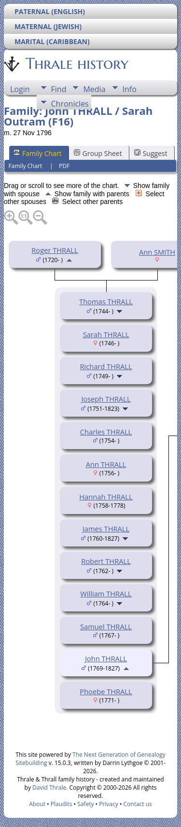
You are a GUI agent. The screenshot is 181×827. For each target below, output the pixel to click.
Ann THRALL (106, 464)
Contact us (138, 804)
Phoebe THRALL (106, 691)
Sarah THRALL (106, 334)
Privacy (108, 804)
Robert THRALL (106, 561)
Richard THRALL (106, 366)
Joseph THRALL (105, 399)
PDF (64, 166)
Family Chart (38, 153)
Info (130, 89)
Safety (85, 804)
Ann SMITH (157, 252)
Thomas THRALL (106, 301)
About (37, 804)
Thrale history (76, 63)
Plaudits (61, 804)
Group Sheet (98, 153)
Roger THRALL (54, 250)
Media (94, 89)
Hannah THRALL (105, 496)
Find (59, 89)
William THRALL (105, 593)
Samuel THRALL (106, 626)
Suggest (150, 153)
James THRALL (106, 528)
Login (20, 89)
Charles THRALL (106, 432)
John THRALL (106, 658)
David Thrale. (49, 787)
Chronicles (70, 103)
